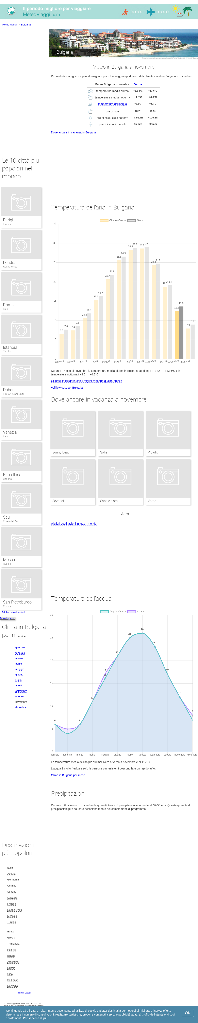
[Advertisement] (123, 165)
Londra (9, 262)
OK (188, 1013)
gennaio (20, 647)
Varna (138, 84)
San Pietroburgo (17, 602)
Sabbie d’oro (109, 501)
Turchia (7, 351)
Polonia (11, 949)
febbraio (20, 652)
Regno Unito (10, 266)
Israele (11, 955)
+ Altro (123, 514)
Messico (12, 915)
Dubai (8, 389)
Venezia (10, 432)
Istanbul (10, 347)
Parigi (8, 220)
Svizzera (12, 897)
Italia (6, 309)
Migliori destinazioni (13, 612)
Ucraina (11, 885)
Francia (7, 224)
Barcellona (12, 474)
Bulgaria (26, 24)
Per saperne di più (35, 1018)
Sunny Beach (61, 452)
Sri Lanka (12, 980)
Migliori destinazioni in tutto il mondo (74, 523)
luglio (18, 680)
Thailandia (13, 943)
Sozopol (58, 501)
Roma (8, 304)
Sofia (104, 452)
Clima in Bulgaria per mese (68, 775)
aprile (18, 663)
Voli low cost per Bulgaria (67, 387)
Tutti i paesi (24, 992)
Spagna (7, 478)
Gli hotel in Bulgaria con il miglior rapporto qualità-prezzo (86, 381)
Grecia (11, 937)
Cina (10, 973)
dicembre (20, 707)
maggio (19, 669)
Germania (13, 879)
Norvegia (12, 985)
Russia (7, 563)
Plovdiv (153, 452)
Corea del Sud (11, 521)
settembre (21, 690)
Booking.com (7, 618)
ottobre (19, 696)
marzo (19, 658)
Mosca (9, 559)
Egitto (10, 931)
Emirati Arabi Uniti (13, 393)
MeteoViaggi (9, 24)
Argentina (13, 961)
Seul (7, 517)
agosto (19, 685)
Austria (11, 873)
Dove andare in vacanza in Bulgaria (73, 132)
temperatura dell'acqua (112, 104)
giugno (19, 674)
